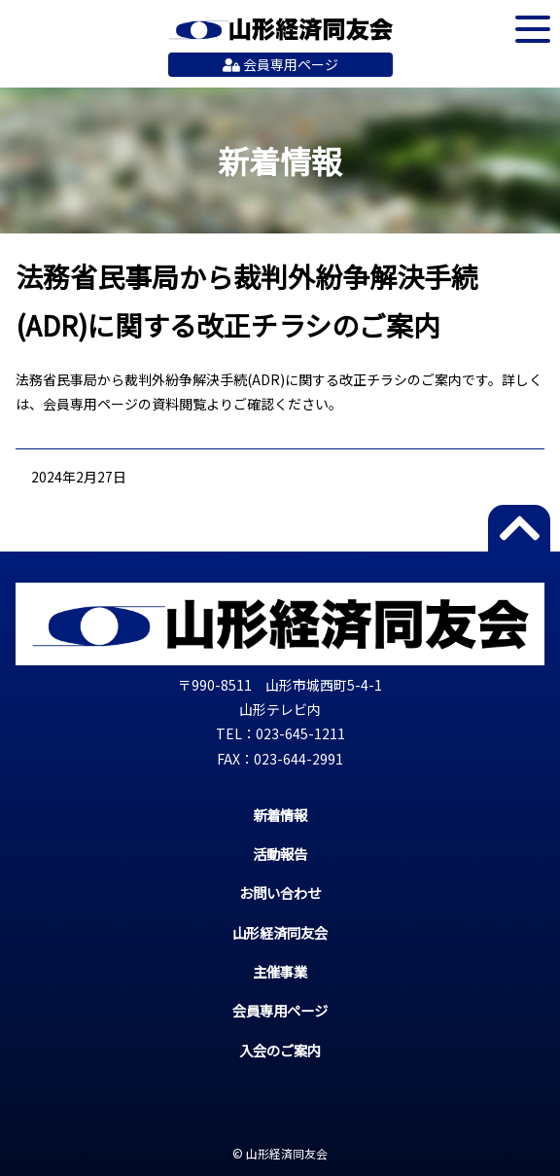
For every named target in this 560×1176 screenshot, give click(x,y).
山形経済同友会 (280, 29)
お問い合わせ (280, 892)
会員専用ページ (280, 64)
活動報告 (280, 853)
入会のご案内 (280, 1050)
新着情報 (280, 814)
